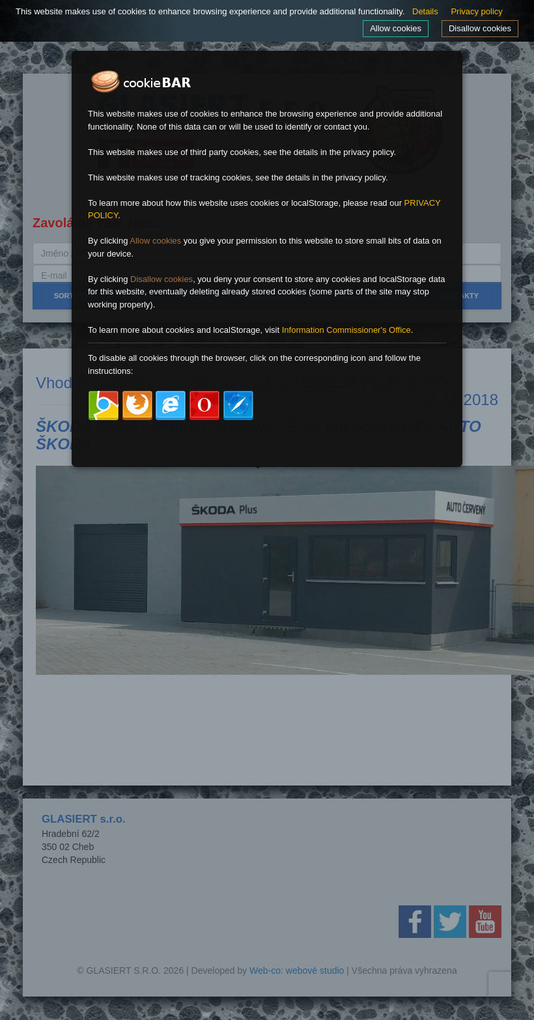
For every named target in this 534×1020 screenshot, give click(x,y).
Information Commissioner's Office (346, 330)
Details (425, 11)
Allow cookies (395, 28)
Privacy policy (476, 11)
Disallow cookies (480, 28)
